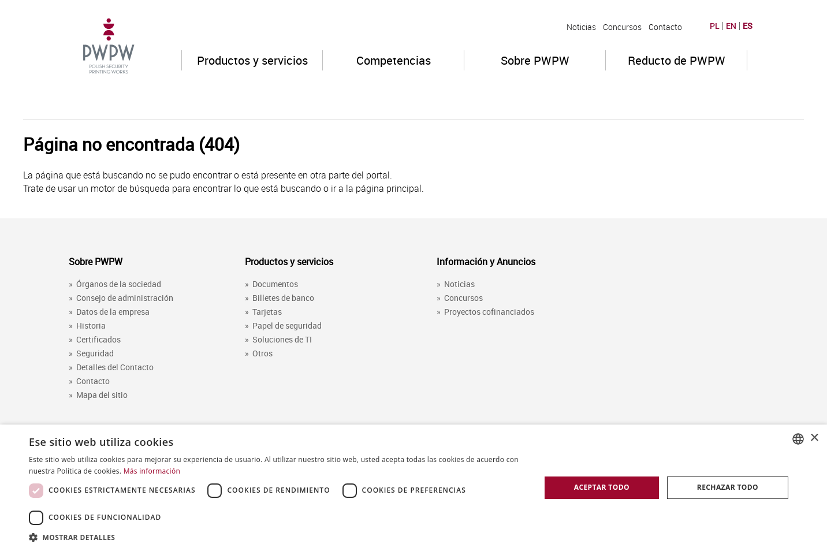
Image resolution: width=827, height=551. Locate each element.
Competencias (393, 60)
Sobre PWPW (535, 60)
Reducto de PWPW (676, 60)
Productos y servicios (252, 60)
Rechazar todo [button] (727, 487)
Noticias (581, 26)
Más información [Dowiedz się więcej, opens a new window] (152, 471)
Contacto (665, 26)
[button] (277, 536)
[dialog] (413, 488)
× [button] (814, 438)
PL (715, 26)
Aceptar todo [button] (601, 487)
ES (748, 26)
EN (731, 26)
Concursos (622, 26)
